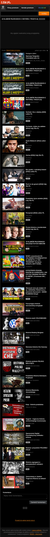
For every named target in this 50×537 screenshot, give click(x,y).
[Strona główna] (6, 2)
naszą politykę (36, 530)
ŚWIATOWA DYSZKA (13, 50)
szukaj (44, 14)
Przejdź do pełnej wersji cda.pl (25, 520)
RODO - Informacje (36, 534)
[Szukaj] (19, 13)
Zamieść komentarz (38, 502)
